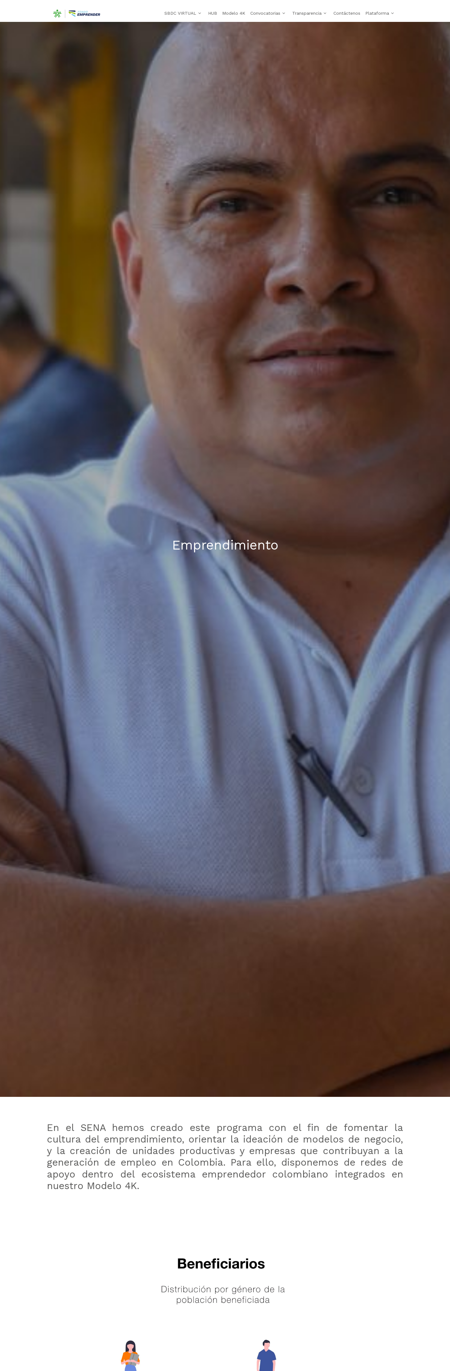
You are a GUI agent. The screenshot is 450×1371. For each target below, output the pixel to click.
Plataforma (377, 13)
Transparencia (307, 13)
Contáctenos (346, 13)
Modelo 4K (233, 13)
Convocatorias (265, 13)
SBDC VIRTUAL (180, 13)
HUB (212, 13)
